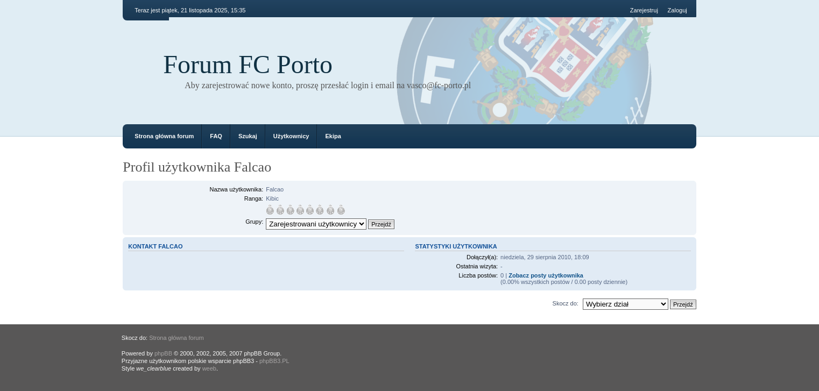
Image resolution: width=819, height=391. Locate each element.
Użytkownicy (291, 136)
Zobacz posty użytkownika (546, 275)
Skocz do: (565, 303)
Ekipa (333, 136)
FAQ (216, 136)
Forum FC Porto (248, 64)
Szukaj (247, 136)
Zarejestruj (644, 10)
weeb (209, 368)
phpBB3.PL (274, 361)
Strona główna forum (164, 136)
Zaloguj (677, 10)
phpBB (163, 353)
